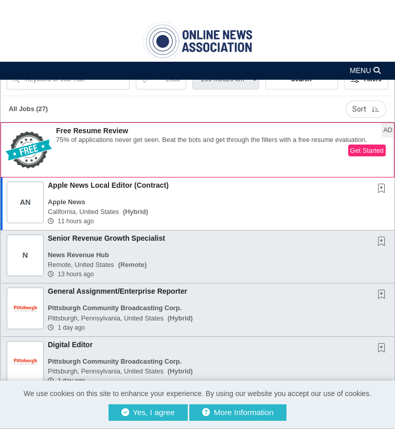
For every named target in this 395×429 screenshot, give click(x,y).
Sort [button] (366, 109)
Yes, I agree (148, 412)
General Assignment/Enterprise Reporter (117, 291)
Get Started (367, 150)
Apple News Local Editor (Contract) (108, 185)
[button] (197, 71)
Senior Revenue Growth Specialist (106, 238)
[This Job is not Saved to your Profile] (383, 189)
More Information (238, 412)
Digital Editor (70, 345)
